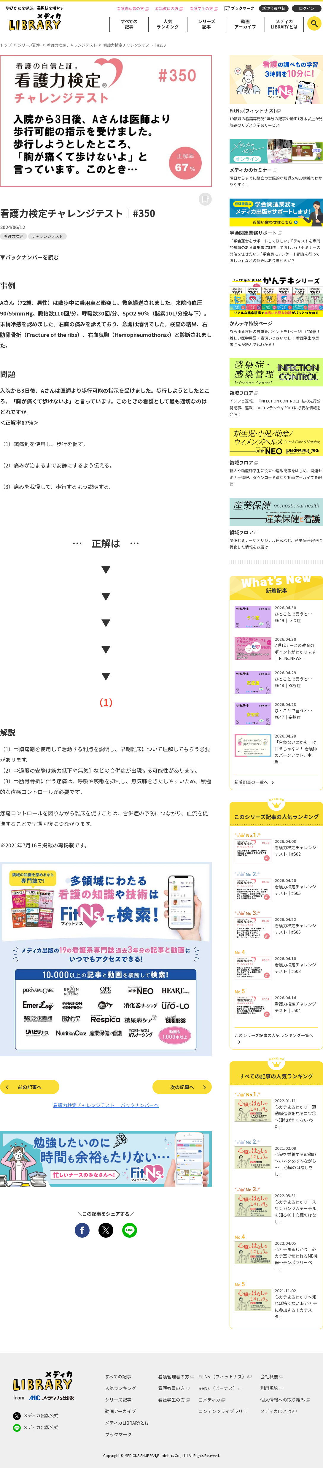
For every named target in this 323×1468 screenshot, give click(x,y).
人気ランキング (168, 24)
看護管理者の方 (130, 8)
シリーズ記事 (206, 24)
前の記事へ (30, 1086)
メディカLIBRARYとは (284, 24)
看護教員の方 (166, 8)
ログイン (306, 8)
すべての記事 (129, 24)
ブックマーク (242, 8)
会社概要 (269, 1376)
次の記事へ (182, 1086)
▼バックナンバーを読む (29, 257)
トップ (6, 45)
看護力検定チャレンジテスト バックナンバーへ (106, 1105)
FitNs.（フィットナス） (222, 1376)
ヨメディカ (209, 1399)
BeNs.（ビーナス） (217, 1388)
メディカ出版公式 (35, 1416)
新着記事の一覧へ (251, 782)
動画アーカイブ (245, 24)
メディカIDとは (276, 1411)
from (43, 1397)
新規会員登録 (273, 8)
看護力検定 (13, 236)
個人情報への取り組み (282, 1399)
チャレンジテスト (47, 236)
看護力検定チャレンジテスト (72, 45)
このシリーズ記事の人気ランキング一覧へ (274, 1035)
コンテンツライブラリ (220, 1411)
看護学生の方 (201, 8)
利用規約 (269, 1388)
